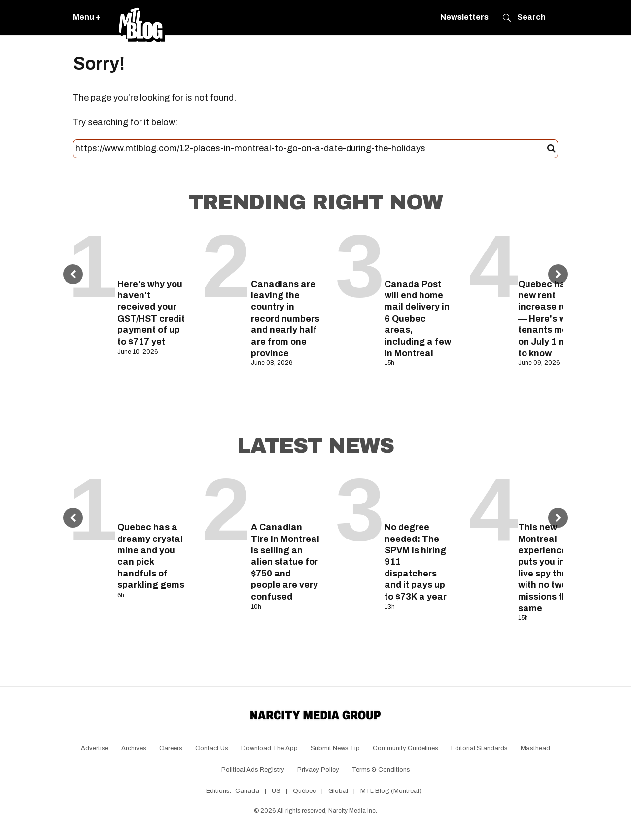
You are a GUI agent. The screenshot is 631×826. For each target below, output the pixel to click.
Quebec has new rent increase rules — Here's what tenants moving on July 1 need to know (552, 318)
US (276, 791)
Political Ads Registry (252, 769)
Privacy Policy (318, 769)
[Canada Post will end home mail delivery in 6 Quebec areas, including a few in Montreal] (419, 251)
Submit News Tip (335, 748)
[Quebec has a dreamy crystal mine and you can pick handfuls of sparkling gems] (152, 494)
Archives (133, 748)
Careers (170, 748)
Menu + (87, 17)
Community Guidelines (405, 748)
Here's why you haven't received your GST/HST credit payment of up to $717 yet (151, 313)
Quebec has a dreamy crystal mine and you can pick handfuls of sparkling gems (150, 556)
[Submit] (551, 149)
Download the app (269, 748)
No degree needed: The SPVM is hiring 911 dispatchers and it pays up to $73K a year (416, 561)
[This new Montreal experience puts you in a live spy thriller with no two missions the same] (553, 494)
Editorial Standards (479, 748)
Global (338, 791)
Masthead (535, 748)
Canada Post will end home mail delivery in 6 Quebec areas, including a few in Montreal (418, 318)
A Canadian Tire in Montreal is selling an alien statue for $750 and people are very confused (285, 561)
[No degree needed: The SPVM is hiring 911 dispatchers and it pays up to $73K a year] (419, 494)
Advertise (94, 748)
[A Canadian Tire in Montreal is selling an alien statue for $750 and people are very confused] (285, 494)
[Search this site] (311, 149)
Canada (247, 791)
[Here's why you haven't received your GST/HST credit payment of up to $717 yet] (152, 251)
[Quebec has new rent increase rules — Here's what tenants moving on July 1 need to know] (553, 251)
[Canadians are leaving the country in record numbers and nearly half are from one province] (285, 251)
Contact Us (211, 748)
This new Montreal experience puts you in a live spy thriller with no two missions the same (549, 567)
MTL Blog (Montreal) (390, 791)
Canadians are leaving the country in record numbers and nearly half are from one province (285, 318)
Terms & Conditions (381, 769)
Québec (304, 791)
